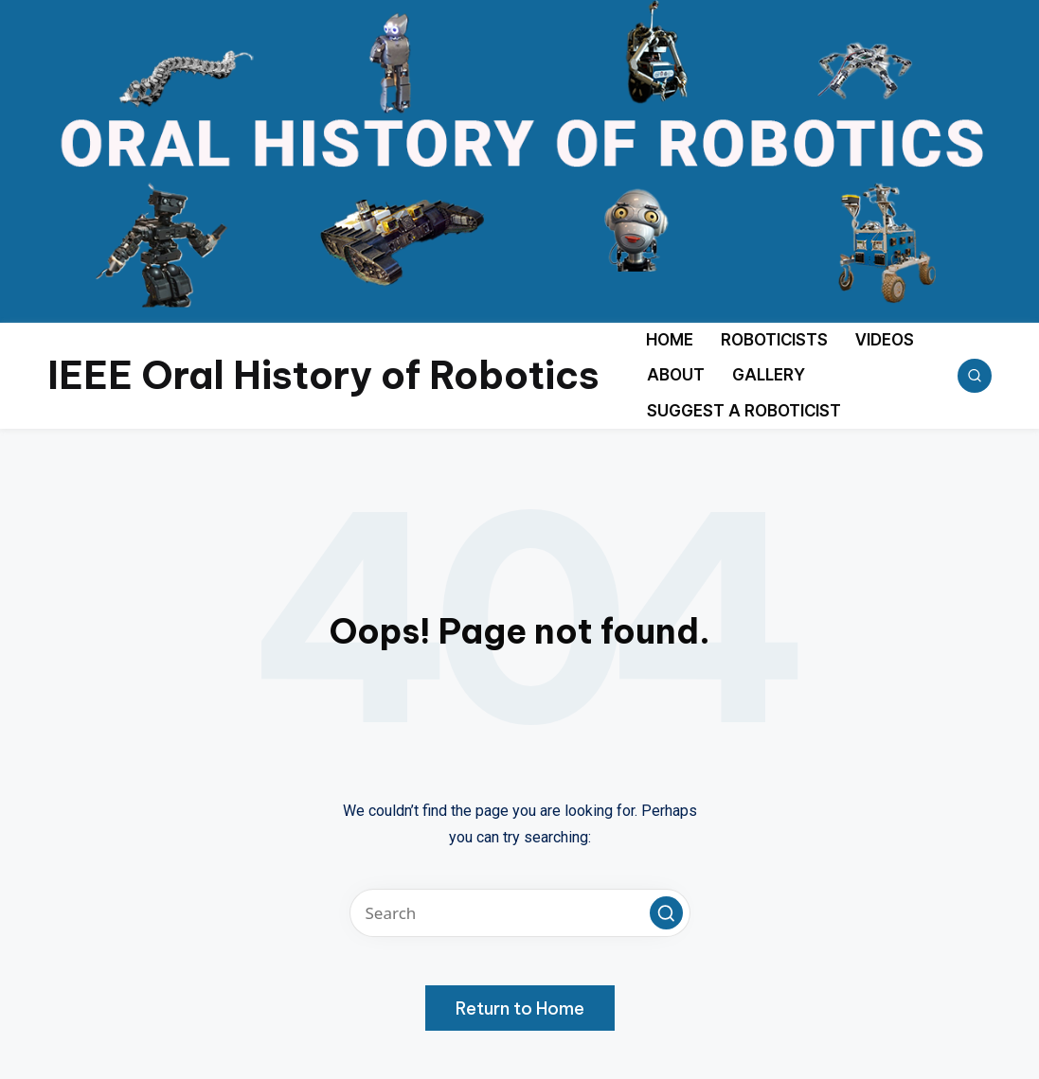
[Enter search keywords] (519, 913)
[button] (666, 912)
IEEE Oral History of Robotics (323, 375)
